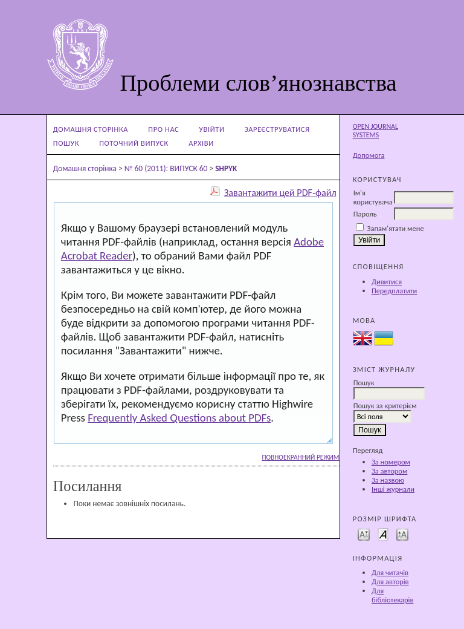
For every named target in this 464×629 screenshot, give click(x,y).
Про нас (163, 129)
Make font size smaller (364, 534)
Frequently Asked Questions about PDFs (179, 418)
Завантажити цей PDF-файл (280, 192)
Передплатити (394, 290)
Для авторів (390, 581)
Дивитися (387, 281)
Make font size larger (402, 534)
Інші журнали (393, 489)
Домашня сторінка (90, 129)
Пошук (66, 143)
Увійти (211, 129)
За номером (391, 461)
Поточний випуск (134, 143)
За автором (389, 470)
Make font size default (383, 534)
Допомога (369, 155)
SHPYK (226, 168)
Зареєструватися (277, 129)
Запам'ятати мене (395, 228)
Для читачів (390, 572)
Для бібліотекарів (393, 595)
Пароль (365, 213)
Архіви (201, 143)
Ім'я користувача (373, 197)
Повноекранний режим (300, 457)
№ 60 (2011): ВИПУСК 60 (166, 168)
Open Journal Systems (375, 130)
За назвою (388, 479)
